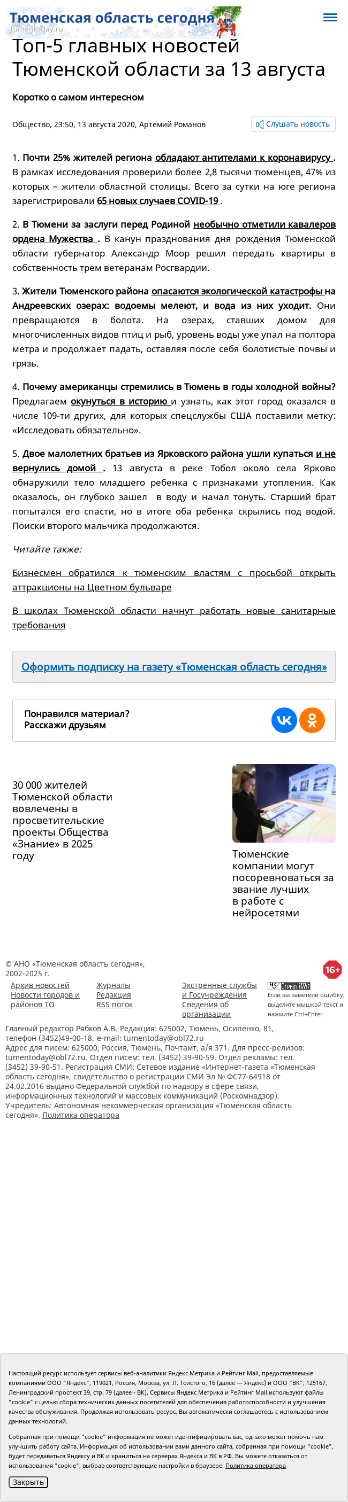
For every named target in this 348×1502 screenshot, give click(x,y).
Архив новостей (40, 985)
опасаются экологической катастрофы (238, 291)
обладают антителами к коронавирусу (244, 157)
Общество (31, 124)
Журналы (113, 985)
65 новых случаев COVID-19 (158, 200)
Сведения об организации (206, 1009)
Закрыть (28, 1482)
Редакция (113, 995)
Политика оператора (80, 1115)
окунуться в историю (121, 401)
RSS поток (114, 1004)
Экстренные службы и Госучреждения (219, 990)
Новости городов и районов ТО (45, 999)
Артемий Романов (172, 124)
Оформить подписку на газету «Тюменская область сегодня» (174, 667)
